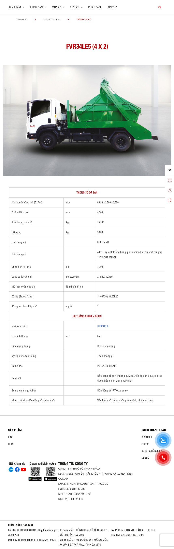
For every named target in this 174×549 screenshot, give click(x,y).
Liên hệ (145, 457)
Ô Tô (10, 437)
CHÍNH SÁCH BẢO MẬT (20, 525)
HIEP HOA (102, 326)
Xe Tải (11, 444)
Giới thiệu (147, 437)
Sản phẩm (15, 430)
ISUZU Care (95, 7)
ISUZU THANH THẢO (154, 430)
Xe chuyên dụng (52, 19)
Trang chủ (21, 19)
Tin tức (112, 7)
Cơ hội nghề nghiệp (152, 451)
